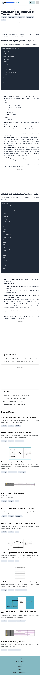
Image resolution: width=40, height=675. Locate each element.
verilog (4, 17)
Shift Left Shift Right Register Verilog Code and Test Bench (22, 9)
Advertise (20, 666)
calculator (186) (22, 404)
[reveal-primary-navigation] (37, 2)
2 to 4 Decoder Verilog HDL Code (12, 493)
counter (11, 425)
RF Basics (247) (32, 358)
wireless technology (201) (9, 404)
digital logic (30, 17)
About (20, 659)
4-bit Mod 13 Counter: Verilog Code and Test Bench (18, 417)
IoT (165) (31, 361)
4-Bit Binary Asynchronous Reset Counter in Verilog (19, 582)
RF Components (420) (21, 358)
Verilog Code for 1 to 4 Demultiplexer (13, 462)
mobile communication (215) (10, 401)
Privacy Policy (20, 661)
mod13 (17, 425)
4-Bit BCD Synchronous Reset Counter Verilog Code (19, 553)
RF (10, 2)
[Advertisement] (20, 28)
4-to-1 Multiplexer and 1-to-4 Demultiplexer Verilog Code (18, 611)
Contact (20, 669)
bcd (17, 531)
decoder (11, 501)
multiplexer (11, 620)
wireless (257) (6, 398)
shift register (12, 17)
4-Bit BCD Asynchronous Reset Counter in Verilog (18, 523)
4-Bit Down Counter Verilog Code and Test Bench (18, 508)
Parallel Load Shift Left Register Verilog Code (16, 433)
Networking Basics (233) (9, 361)
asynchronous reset (21, 590)
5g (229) (22, 398)
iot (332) (22, 395)
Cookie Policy (20, 664)
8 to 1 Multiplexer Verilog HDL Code (13, 642)
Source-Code (4, 9)
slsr (3, 19)
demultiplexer (12, 472)
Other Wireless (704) (8, 358)
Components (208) (22, 361)
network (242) (15, 398)
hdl (17, 501)
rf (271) (28, 395)
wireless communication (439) (11, 395)
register (11, 441)
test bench (21, 17)
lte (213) (21, 401)
